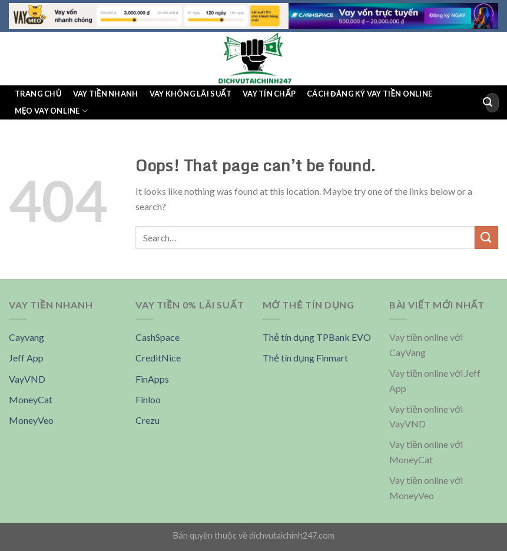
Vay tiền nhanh (105, 93)
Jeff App (26, 357)
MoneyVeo (31, 420)
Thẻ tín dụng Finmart (305, 357)
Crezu (147, 420)
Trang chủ (38, 93)
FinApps (152, 378)
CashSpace (157, 337)
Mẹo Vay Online (51, 111)
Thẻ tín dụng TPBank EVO (317, 337)
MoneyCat (30, 399)
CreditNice (158, 357)
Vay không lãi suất (190, 93)
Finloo (148, 399)
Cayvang (26, 337)
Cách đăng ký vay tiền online (369, 93)
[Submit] (488, 102)
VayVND (27, 378)
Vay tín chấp (269, 93)
